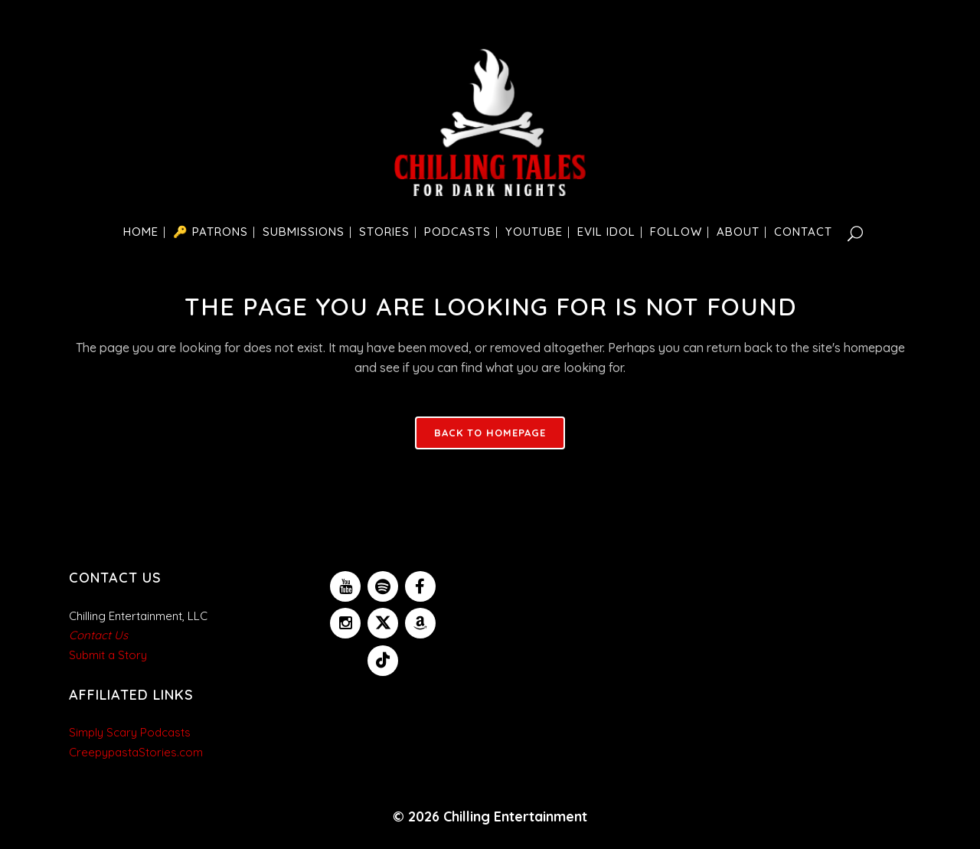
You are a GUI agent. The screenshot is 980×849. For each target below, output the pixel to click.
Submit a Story (108, 655)
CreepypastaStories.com (136, 752)
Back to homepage (490, 432)
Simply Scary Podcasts (130, 732)
